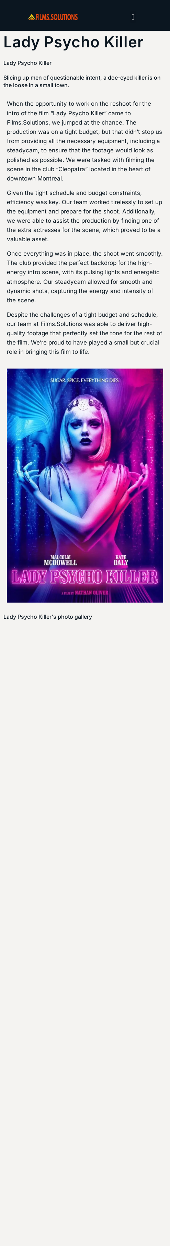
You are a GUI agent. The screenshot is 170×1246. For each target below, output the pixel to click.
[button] (133, 17)
